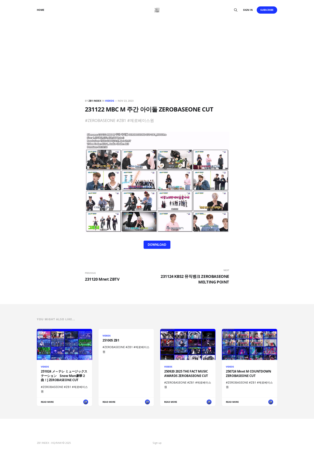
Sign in (248, 10)
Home (40, 10)
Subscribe (267, 10)
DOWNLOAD (157, 245)
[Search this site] (236, 10)
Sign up (157, 443)
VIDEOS (109, 100)
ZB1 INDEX (95, 100)
